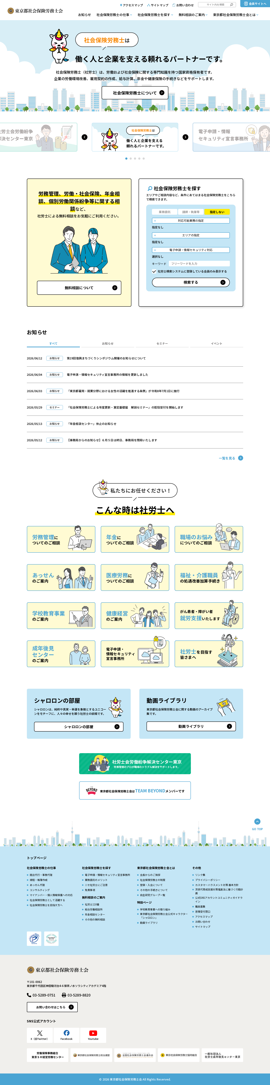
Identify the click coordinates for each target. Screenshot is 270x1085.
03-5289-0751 (44, 995)
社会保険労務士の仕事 (112, 14)
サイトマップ (159, 5)
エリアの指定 (191, 235)
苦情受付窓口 (202, 911)
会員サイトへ (257, 3)
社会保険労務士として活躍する (47, 900)
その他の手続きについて (154, 890)
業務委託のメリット (96, 880)
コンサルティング (40, 890)
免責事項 (90, 890)
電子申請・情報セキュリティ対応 (191, 250)
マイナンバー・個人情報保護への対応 (51, 895)
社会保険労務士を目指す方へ (46, 905)
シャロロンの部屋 (78, 726)
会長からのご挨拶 (150, 875)
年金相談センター (95, 914)
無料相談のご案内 (192, 14)
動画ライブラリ (191, 726)
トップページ (37, 857)
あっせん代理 (37, 885)
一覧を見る (227, 458)
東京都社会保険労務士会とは (234, 14)
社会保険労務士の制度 (152, 880)
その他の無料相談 (95, 919)
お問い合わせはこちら (50, 1007)
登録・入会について (151, 885)
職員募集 (200, 906)
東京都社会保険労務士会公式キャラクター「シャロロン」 (164, 915)
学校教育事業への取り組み (155, 909)
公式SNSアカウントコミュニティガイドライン (219, 899)
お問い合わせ (185, 5)
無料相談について (79, 287)
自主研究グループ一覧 (152, 895)
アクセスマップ (133, 5)
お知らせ (84, 14)
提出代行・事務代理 (41, 875)
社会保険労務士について (135, 93)
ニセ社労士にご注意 (96, 885)
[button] (84, 137)
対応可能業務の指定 (191, 220)
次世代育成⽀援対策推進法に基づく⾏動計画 (219, 891)
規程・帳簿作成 (38, 880)
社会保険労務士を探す (154, 14)
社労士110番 (92, 904)
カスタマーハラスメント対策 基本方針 (217, 885)
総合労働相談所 (94, 909)
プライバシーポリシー (207, 880)
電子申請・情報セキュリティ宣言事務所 (107, 875)
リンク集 (200, 875)
